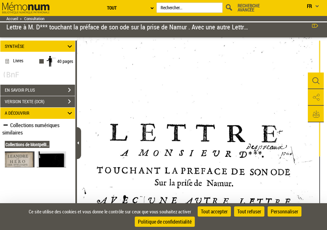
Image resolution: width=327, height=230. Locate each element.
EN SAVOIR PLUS (40, 90)
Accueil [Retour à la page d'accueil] (12, 18)
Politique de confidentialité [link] (165, 221)
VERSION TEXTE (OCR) (40, 101)
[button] (316, 81)
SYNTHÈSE (39, 46)
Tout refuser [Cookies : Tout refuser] (249, 211)
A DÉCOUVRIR (39, 113)
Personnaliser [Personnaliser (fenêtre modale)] (284, 211)
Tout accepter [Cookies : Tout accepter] (214, 211)
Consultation (34, 18)
